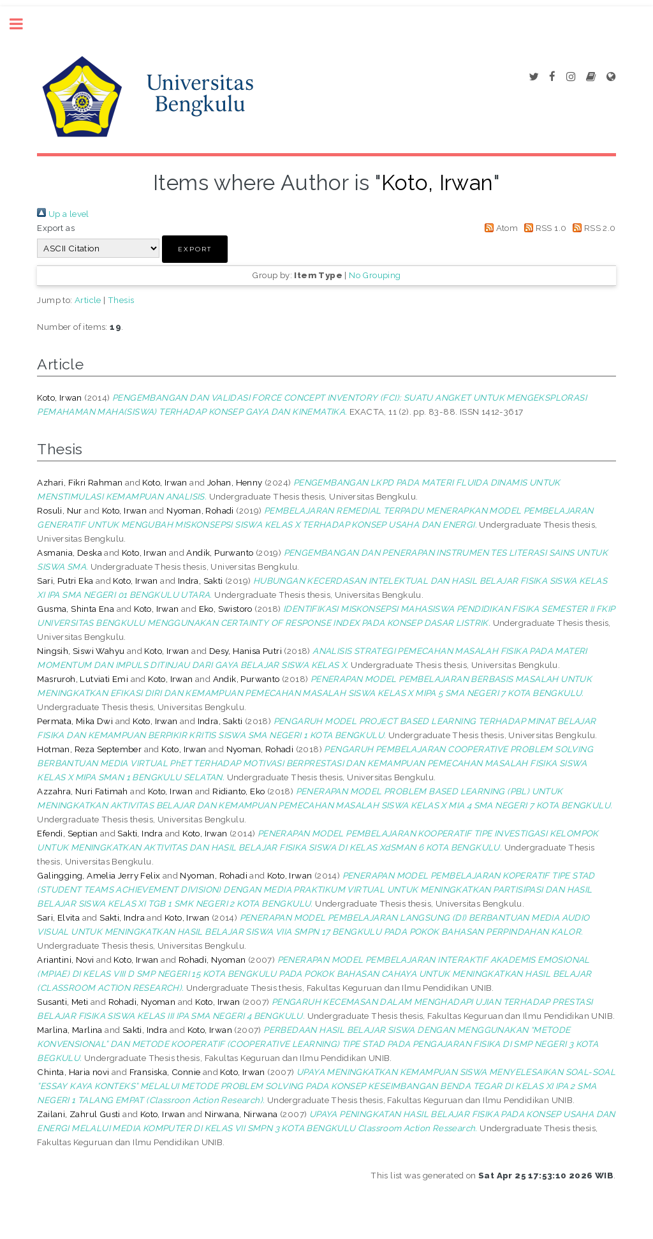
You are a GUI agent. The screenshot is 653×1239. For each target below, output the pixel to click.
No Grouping (374, 275)
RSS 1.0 (543, 228)
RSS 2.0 (592, 228)
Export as (56, 228)
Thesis (121, 300)
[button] (195, 249)
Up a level (63, 214)
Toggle (23, 24)
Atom (499, 228)
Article (88, 300)
